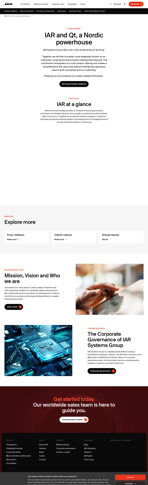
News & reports (62, 444)
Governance (61, 11)
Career (42, 456)
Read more (12, 239)
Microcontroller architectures (18, 456)
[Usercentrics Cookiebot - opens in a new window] (13, 480)
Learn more (12, 307)
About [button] (82, 4)
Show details (33, 481)
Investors (59, 440)
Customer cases (58, 4)
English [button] (125, 4)
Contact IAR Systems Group (94, 11)
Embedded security (14, 448)
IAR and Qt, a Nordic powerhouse (19, 16)
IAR (5, 16)
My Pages (117, 4)
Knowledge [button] (72, 4)
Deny (130, 477)
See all (105, 239)
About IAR (43, 444)
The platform (11, 444)
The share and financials (45, 11)
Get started (134, 4)
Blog (86, 444)
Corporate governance (100, 371)
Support (87, 452)
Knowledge (88, 440)
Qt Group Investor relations (74, 84)
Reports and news (27, 11)
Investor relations (10, 11)
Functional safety (13, 452)
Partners (42, 448)
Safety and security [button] (41, 4)
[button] (111, 4)
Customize (130, 471)
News (41, 452)
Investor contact (63, 452)
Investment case (75, 11)
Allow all (130, 465)
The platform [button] (25, 4)
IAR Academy (90, 448)
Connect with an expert (72, 419)
